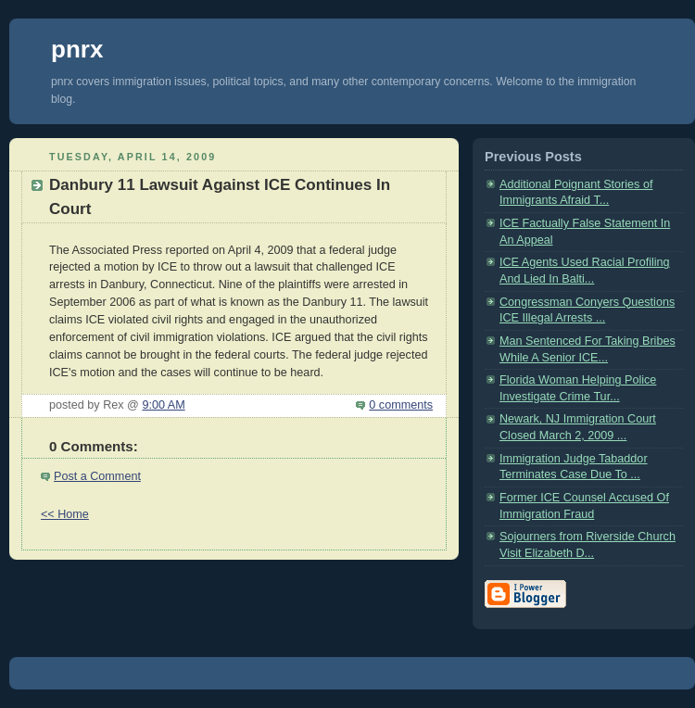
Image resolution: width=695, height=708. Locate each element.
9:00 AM (163, 404)
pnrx (77, 49)
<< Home (65, 514)
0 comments (401, 404)
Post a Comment (97, 476)
